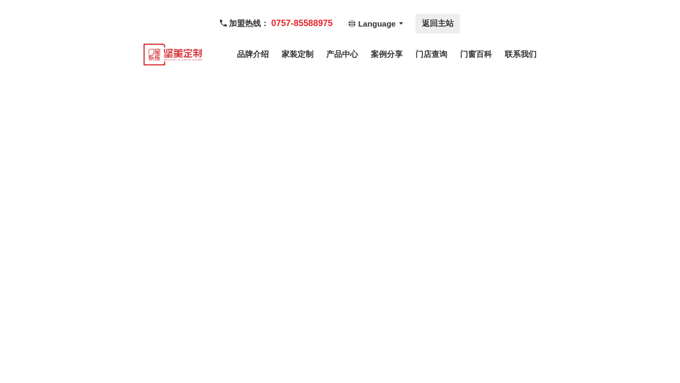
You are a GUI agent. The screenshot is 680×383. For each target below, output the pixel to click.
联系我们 (521, 54)
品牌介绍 (253, 54)
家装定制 (297, 54)
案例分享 (387, 54)
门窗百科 (476, 54)
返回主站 (438, 23)
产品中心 (342, 54)
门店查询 (431, 54)
